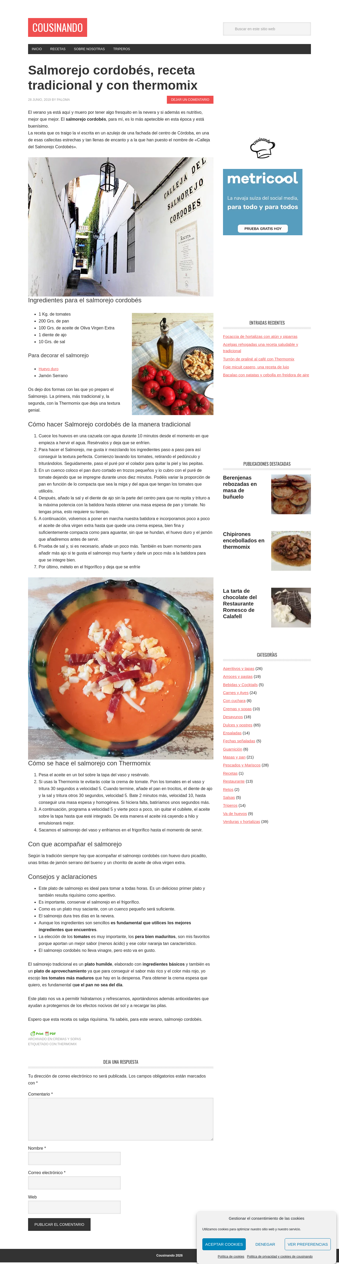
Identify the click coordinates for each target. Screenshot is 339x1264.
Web (32, 1198)
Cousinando (63, 28)
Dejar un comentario (190, 101)
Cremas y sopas (67, 1041)
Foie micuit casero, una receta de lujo (256, 368)
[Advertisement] (267, 97)
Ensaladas (232, 734)
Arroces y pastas (238, 678)
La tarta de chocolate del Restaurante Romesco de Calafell (240, 605)
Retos (228, 791)
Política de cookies (231, 1256)
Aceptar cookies (224, 1244)
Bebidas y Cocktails (240, 686)
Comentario (40, 1095)
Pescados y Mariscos (242, 767)
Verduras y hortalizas (241, 823)
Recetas (230, 775)
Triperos (230, 807)
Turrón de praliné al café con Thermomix (258, 360)
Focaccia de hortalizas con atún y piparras (260, 338)
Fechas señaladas (239, 742)
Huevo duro (50, 370)
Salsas (229, 799)
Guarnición (232, 750)
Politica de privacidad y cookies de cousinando (280, 1256)
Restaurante (234, 783)
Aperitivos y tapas (238, 670)
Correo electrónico (46, 1174)
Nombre (37, 1150)
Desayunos (233, 718)
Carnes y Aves (235, 694)
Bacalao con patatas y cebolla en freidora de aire (266, 376)
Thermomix (67, 1046)
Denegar (265, 1244)
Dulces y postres (237, 726)
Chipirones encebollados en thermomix (244, 542)
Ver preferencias (308, 1244)
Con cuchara (234, 702)
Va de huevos (235, 815)
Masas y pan (234, 758)
